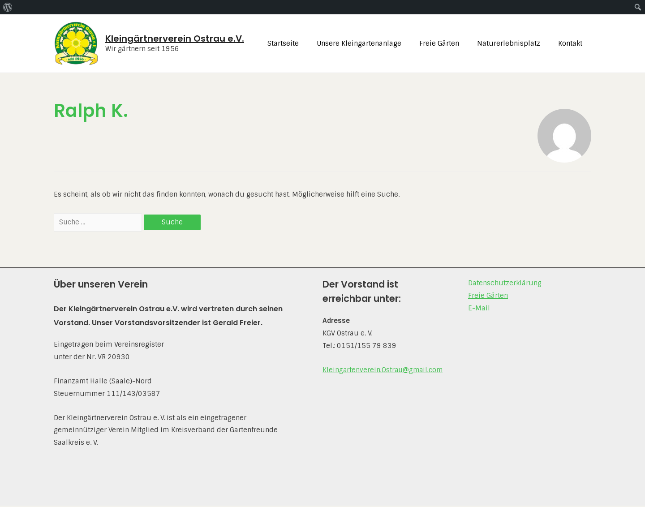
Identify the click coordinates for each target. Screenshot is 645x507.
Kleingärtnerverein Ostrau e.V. (174, 38)
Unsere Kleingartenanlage (374, 43)
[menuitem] (8, 7)
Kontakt (572, 43)
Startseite (303, 43)
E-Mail (479, 309)
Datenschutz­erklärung (505, 284)
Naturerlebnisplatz (515, 43)
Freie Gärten (450, 43)
